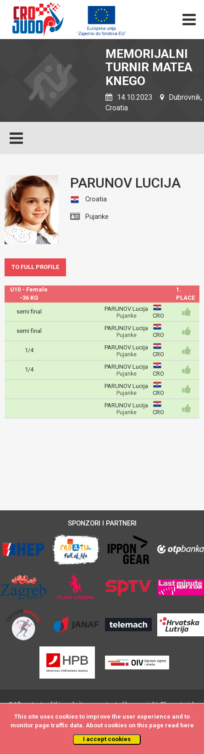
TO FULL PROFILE (35, 266)
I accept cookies (107, 739)
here (187, 725)
